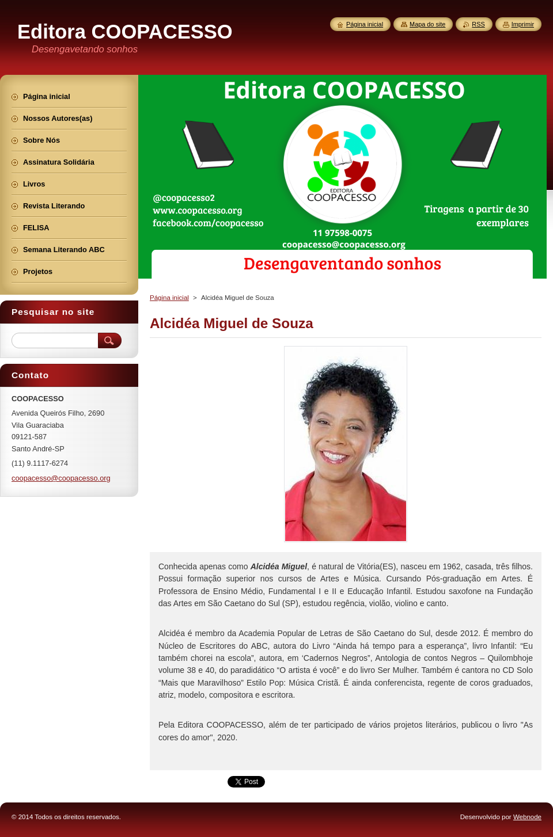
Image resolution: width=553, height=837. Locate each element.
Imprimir (523, 24)
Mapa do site (427, 24)
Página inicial (169, 297)
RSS (478, 24)
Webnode (527, 816)
